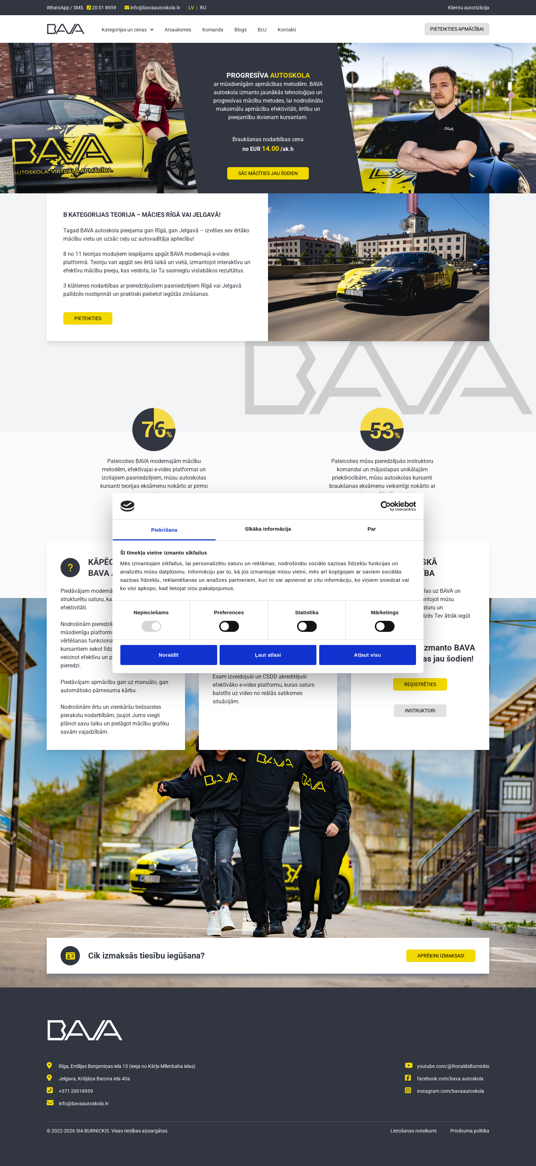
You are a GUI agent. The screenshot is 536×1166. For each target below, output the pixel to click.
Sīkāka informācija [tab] (268, 529)
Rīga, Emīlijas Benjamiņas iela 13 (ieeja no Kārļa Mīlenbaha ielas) (121, 1066)
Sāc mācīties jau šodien (268, 173)
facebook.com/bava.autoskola (444, 1078)
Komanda (212, 29)
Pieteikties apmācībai (457, 29)
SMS (78, 7)
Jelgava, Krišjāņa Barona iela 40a (88, 1078)
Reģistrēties (420, 684)
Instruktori (420, 710)
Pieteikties (87, 318)
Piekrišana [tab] (164, 530)
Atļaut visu (367, 655)
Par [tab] (372, 529)
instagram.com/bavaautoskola (444, 1091)
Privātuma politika (469, 1131)
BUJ (262, 29)
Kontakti (287, 29)
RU (203, 7)
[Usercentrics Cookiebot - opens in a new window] (385, 506)
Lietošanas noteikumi (413, 1131)
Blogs (240, 29)
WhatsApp (58, 7)
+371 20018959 (70, 1091)
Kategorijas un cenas (128, 29)
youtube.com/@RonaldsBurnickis (447, 1066)
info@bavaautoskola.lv (152, 7)
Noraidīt (168, 655)
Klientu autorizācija (468, 7)
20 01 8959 (101, 7)
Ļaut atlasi (268, 655)
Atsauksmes (178, 29)
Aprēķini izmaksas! (440, 955)
